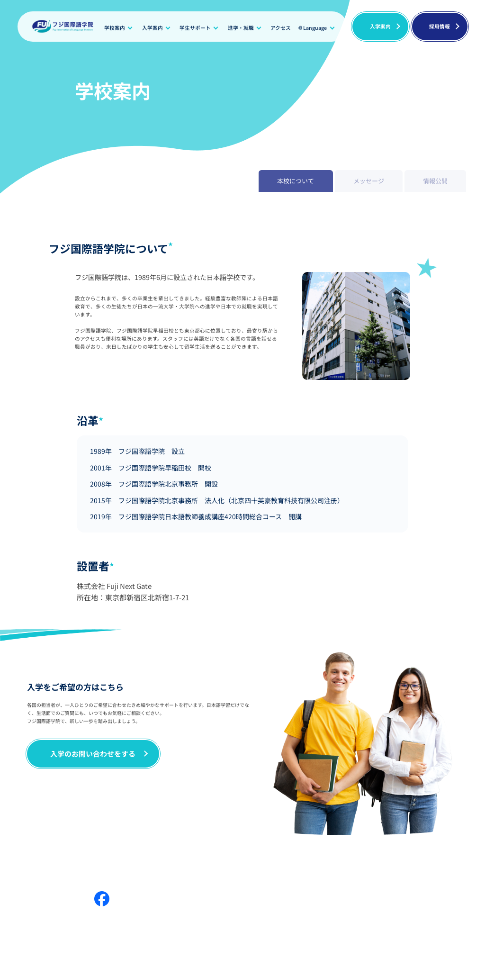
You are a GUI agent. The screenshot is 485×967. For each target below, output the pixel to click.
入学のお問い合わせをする (92, 754)
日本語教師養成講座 (376, 876)
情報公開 (161, 861)
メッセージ (65, 861)
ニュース (292, 861)
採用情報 (439, 26)
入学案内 (152, 27)
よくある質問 (417, 861)
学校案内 (114, 27)
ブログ (332, 861)
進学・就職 (241, 27)
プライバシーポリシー (442, 876)
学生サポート (195, 27)
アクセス (280, 27)
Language (315, 27)
